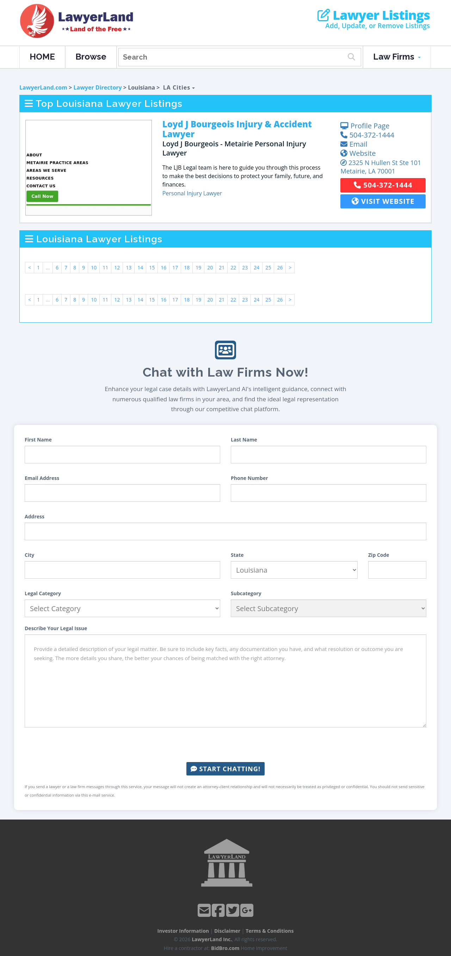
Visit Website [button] (383, 201)
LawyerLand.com (43, 87)
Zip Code (378, 555)
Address (34, 516)
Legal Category (43, 593)
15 (152, 267)
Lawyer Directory (97, 87)
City (29, 555)
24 (256, 267)
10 (94, 267)
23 (245, 267)
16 (163, 267)
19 (198, 267)
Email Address (42, 478)
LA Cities (179, 87)
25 (268, 267)
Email (353, 144)
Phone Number (249, 478)
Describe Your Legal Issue (56, 628)
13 (128, 267)
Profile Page (364, 125)
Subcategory (246, 593)
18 (187, 267)
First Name (38, 439)
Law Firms (397, 56)
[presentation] (225, 745)
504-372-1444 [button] (383, 185)
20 (210, 267)
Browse (90, 56)
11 (105, 267)
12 (117, 267)
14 (140, 267)
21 (221, 267)
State (237, 555)
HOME (42, 56)
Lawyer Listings (373, 15)
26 (280, 267)
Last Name (244, 439)
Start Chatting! (225, 769)
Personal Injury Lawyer (192, 193)
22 (233, 267)
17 (175, 267)
